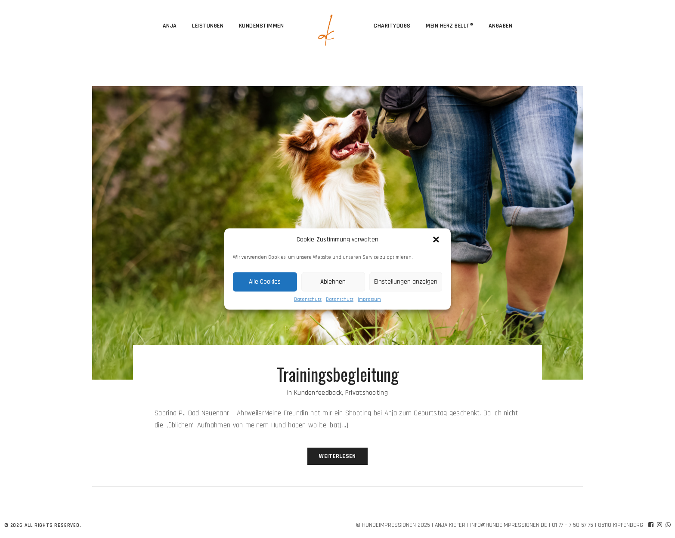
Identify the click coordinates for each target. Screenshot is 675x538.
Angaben (501, 26)
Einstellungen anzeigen (405, 282)
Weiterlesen (337, 456)
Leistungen (207, 26)
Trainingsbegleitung (338, 374)
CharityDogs (392, 26)
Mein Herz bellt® (449, 26)
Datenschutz (308, 299)
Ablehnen (333, 282)
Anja (170, 26)
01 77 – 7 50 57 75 (572, 525)
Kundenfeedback (318, 392)
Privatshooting (366, 392)
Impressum (369, 299)
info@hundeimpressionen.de (508, 525)
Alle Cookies (265, 282)
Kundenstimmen (261, 26)
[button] (437, 240)
